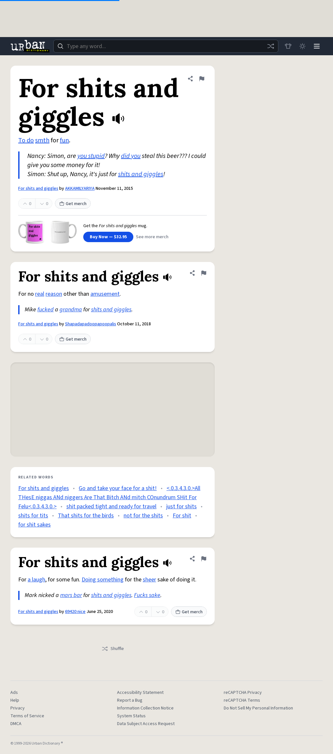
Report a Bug (129, 700)
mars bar (71, 595)
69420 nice (75, 611)
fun (64, 140)
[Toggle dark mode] (302, 46)
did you (130, 156)
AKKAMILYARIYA (80, 188)
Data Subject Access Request (146, 724)
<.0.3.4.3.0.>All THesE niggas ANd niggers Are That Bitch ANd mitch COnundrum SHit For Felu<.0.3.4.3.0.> (109, 497)
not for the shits (143, 516)
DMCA (15, 724)
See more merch (152, 237)
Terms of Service (27, 716)
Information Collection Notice (145, 708)
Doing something (103, 580)
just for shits (181, 506)
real (39, 294)
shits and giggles (140, 174)
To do (26, 140)
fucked (45, 310)
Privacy (17, 708)
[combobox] (165, 46)
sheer (149, 580)
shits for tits (33, 516)
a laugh (36, 580)
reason (54, 294)
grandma (71, 310)
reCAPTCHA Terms (242, 700)
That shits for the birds (86, 516)
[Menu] (317, 46)
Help (14, 700)
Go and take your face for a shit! (118, 488)
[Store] (288, 46)
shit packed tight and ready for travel (111, 506)
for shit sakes (34, 525)
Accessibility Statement (140, 692)
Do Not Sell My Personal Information (258, 708)
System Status (131, 716)
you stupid (91, 156)
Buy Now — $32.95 (108, 237)
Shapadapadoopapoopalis (90, 324)
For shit (182, 516)
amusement (105, 294)
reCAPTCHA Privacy (243, 692)
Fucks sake (147, 595)
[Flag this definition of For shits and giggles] (201, 78)
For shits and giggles (38, 188)
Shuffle (112, 648)
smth (42, 140)
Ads (14, 692)
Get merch (73, 204)
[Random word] (270, 46)
